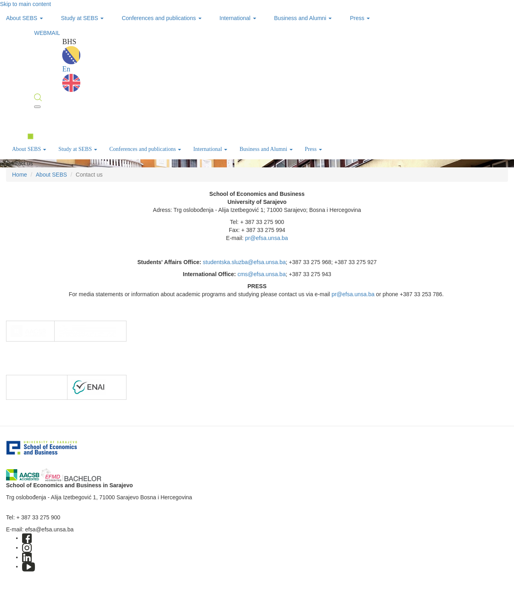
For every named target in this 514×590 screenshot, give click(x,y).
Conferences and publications (161, 18)
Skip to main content (25, 4)
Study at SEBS (82, 18)
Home (19, 174)
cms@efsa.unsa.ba (261, 274)
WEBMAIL (47, 33)
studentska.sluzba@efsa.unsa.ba (244, 262)
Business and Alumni (303, 18)
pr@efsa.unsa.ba (266, 238)
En (71, 78)
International (238, 18)
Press (360, 18)
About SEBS (24, 18)
